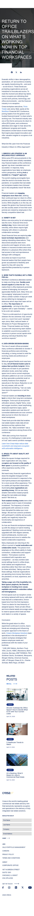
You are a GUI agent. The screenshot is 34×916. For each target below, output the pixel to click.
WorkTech (5, 111)
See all (9, 684)
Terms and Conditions (11, 858)
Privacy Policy (8, 854)
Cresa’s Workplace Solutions (17, 633)
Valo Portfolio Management (13, 847)
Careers (5, 851)
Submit (4, 838)
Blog (10, 704)
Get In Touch (10, 884)
